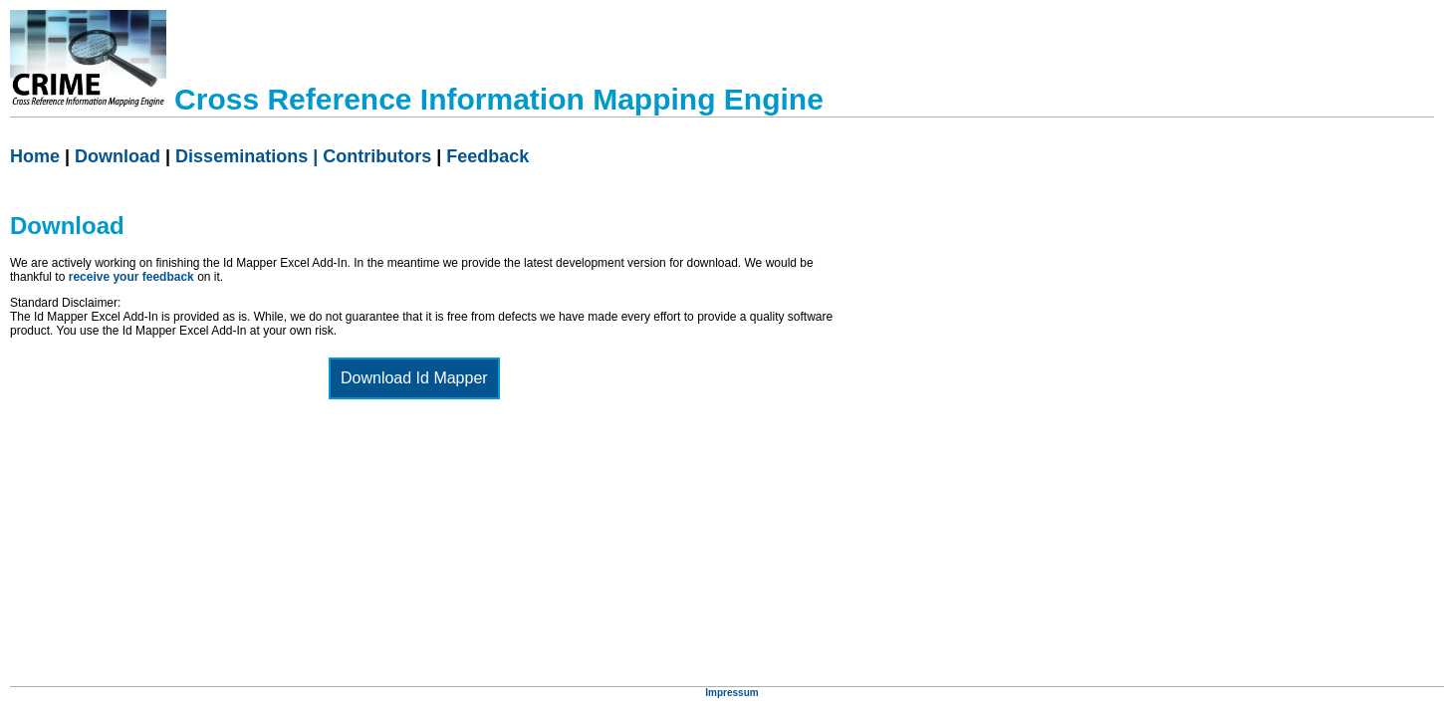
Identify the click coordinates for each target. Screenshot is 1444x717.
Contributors (377, 156)
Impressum (731, 692)
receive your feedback (131, 277)
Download (117, 156)
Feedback (487, 156)
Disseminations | (249, 156)
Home (35, 156)
